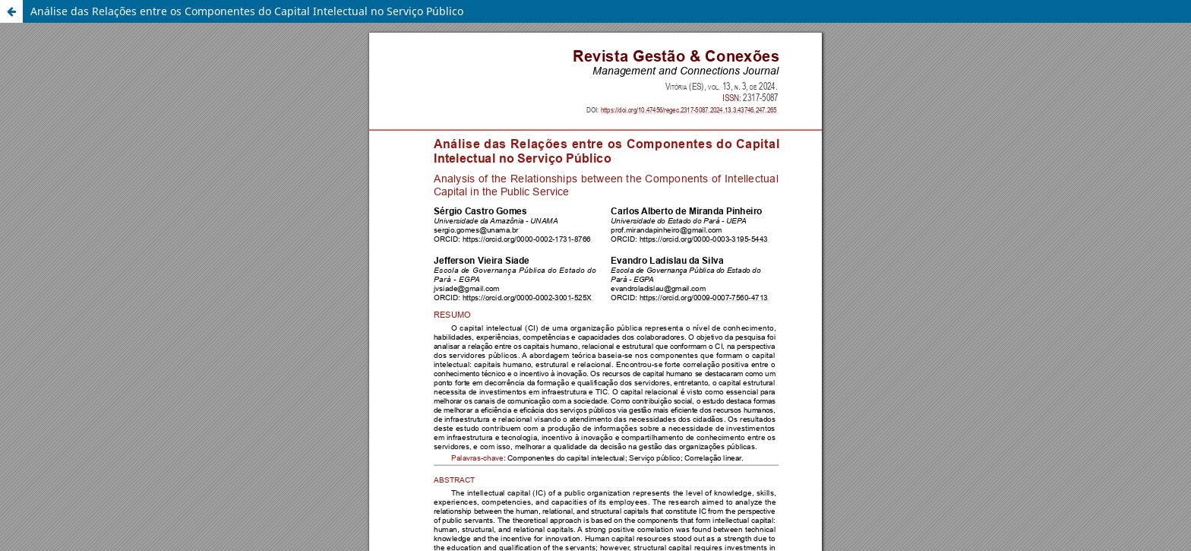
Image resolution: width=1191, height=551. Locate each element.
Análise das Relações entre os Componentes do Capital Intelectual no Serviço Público (246, 11)
